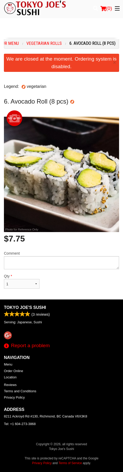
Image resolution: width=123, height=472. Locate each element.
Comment (61, 260)
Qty (22, 281)
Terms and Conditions (20, 391)
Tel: (20, 424)
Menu (8, 364)
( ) (106, 8)
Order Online (13, 371)
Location (10, 377)
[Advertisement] (61, 28)
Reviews (10, 385)
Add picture (14, 118)
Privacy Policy (14, 397)
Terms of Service (70, 463)
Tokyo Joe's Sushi (25, 307)
